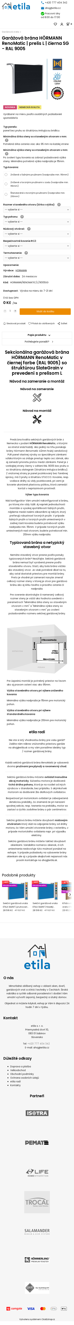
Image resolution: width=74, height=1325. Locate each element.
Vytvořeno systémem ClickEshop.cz (37, 1323)
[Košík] (70, 24)
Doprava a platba (20, 1070)
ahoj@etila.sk (20, 747)
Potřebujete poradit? (37, 341)
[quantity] (10, 311)
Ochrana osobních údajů (24, 1081)
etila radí (15, 1085)
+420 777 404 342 (56, 2)
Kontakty (15, 1089)
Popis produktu (37, 335)
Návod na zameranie (37, 389)
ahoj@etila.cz (53, 8)
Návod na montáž (37, 411)
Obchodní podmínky (22, 1077)
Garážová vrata (10, 31)
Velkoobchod (18, 1074)
